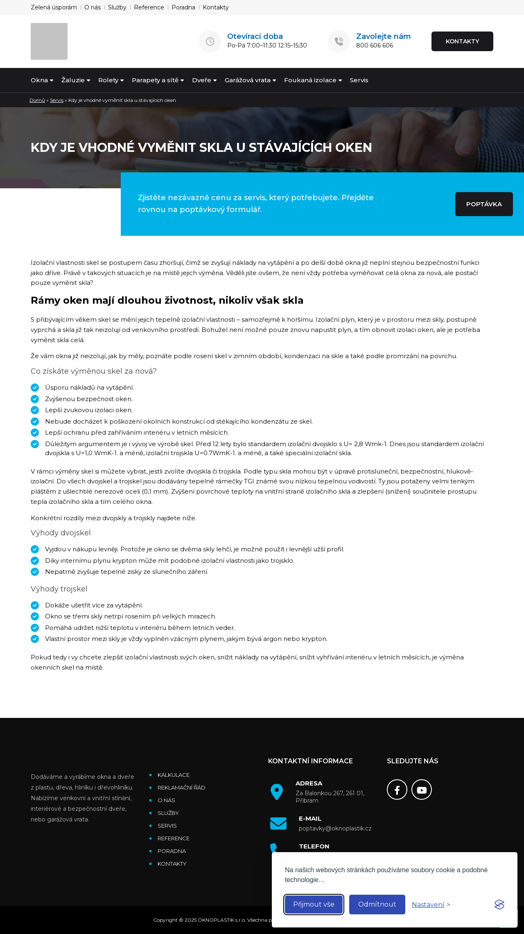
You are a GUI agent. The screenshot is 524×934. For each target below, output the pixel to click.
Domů (37, 100)
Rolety (108, 80)
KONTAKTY (462, 41)
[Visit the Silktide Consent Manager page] (499, 904)
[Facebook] (397, 789)
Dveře (201, 80)
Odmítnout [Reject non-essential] (377, 904)
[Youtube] (421, 789)
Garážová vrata (248, 80)
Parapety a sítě (155, 80)
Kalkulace (174, 775)
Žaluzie (73, 80)
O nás (92, 7)
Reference (149, 7)
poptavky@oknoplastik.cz (335, 828)
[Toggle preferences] (431, 905)
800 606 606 (374, 45)
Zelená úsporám (54, 7)
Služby (117, 7)
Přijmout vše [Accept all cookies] (313, 904)
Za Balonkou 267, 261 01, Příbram (330, 797)
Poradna (183, 7)
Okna (39, 80)
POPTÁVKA (484, 204)
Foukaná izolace (310, 80)
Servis (359, 80)
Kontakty (216, 7)
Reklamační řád (182, 787)
